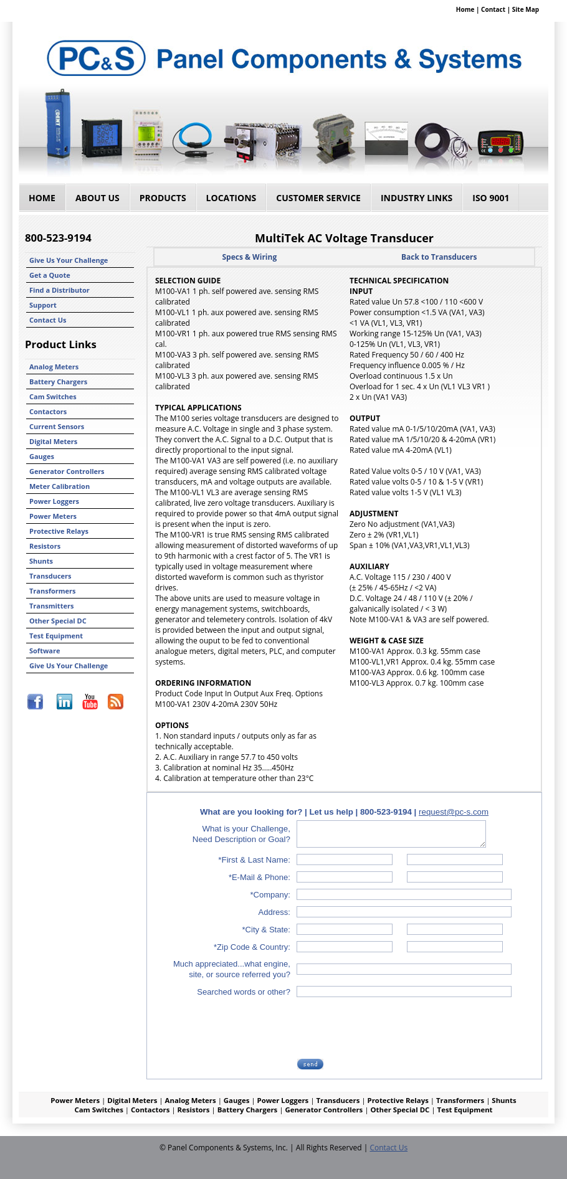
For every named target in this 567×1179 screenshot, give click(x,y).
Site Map (525, 9)
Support (43, 305)
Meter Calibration (59, 486)
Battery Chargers (58, 381)
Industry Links (416, 198)
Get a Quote (49, 275)
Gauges (41, 456)
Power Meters (53, 516)
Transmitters (51, 605)
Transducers (50, 575)
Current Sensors (56, 426)
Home (465, 9)
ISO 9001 (490, 198)
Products (163, 198)
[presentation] (393, 1027)
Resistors (44, 546)
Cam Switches (53, 396)
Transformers (52, 590)
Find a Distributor (59, 290)
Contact (493, 9)
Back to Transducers (439, 257)
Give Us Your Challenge (68, 260)
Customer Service (318, 198)
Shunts (41, 561)
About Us (97, 198)
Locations (231, 198)
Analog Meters (54, 366)
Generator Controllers (67, 471)
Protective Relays (58, 531)
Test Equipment (56, 635)
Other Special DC (58, 620)
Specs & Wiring (249, 257)
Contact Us (48, 319)
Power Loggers (54, 501)
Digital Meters (53, 441)
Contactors (48, 411)
